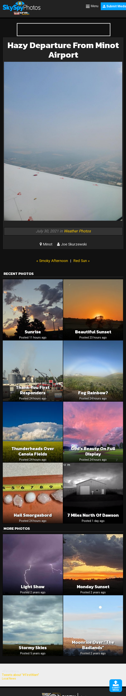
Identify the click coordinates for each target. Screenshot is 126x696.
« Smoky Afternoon (52, 260)
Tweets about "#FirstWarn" (20, 675)
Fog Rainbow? (93, 392)
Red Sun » (81, 260)
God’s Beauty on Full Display (93, 451)
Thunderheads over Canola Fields (32, 451)
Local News (9, 678)
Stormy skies (33, 647)
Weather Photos (77, 231)
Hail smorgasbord (33, 515)
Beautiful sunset (93, 331)
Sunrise (33, 331)
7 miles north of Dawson (93, 515)
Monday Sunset (93, 586)
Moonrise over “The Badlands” (93, 645)
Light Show (33, 586)
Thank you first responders (33, 390)
